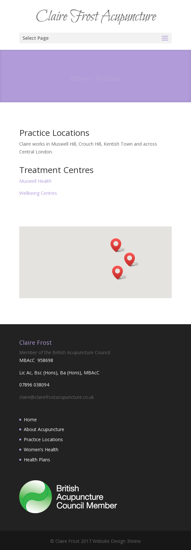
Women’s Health (41, 449)
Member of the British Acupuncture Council (64, 352)
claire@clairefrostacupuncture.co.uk (56, 397)
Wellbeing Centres (38, 193)
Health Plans (37, 459)
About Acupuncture (44, 429)
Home (30, 419)
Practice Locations (43, 439)
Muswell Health (35, 181)
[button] (117, 245)
